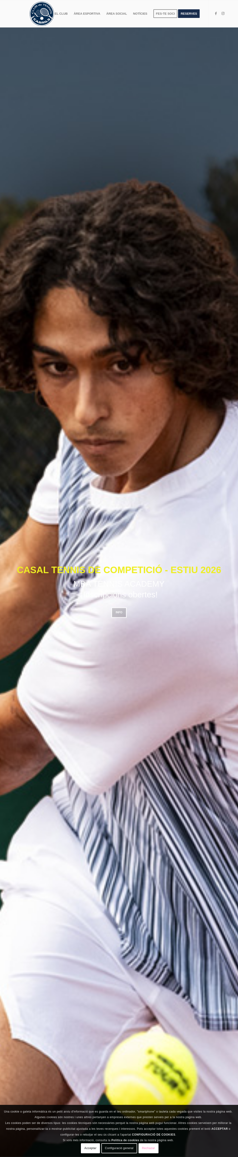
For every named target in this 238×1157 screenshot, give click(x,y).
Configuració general (119, 1148)
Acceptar (90, 1148)
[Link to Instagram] (222, 13)
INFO (119, 611)
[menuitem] (61, 13)
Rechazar (148, 1148)
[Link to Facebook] (215, 13)
